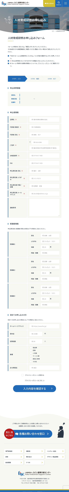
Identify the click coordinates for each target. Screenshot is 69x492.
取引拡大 (34, 457)
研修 (13, 457)
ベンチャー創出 (55, 451)
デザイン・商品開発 (55, 457)
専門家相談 (13, 451)
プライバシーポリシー (44, 63)
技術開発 (13, 462)
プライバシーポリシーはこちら (34, 380)
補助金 (34, 451)
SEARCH (58, 3)
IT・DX (34, 462)
